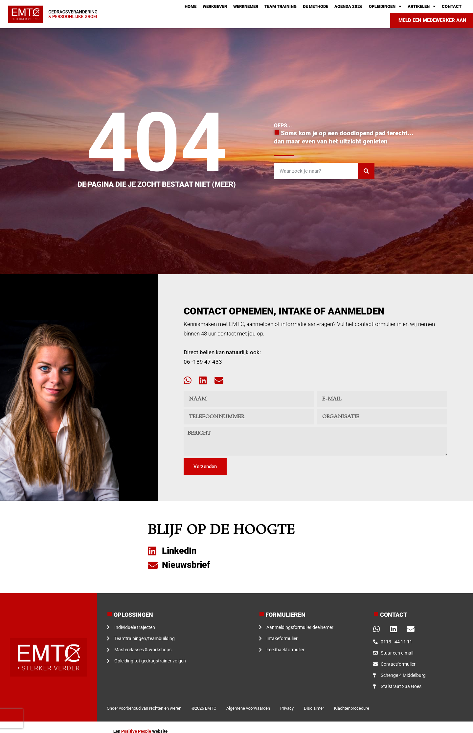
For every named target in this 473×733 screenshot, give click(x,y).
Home (190, 6)
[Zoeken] (366, 171)
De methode (315, 6)
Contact (452, 6)
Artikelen (422, 6)
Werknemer (245, 6)
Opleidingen (385, 6)
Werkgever (215, 6)
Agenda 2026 (348, 6)
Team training (280, 6)
